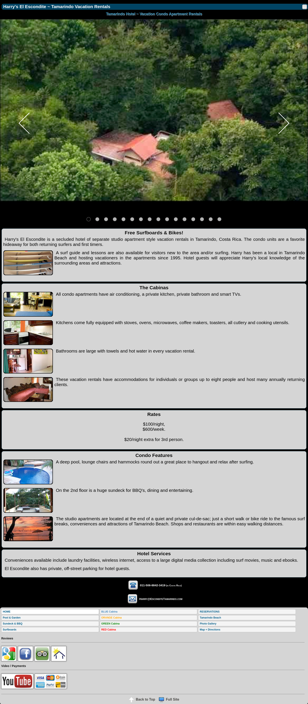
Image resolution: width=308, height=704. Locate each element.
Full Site (169, 699)
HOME (6, 611)
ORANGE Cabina (111, 617)
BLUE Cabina (109, 611)
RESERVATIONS (209, 611)
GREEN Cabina (110, 623)
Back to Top (142, 699)
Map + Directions (210, 629)
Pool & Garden (11, 617)
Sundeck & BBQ (12, 623)
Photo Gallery (208, 623)
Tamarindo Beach (210, 617)
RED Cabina (108, 629)
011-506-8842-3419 (145, 585)
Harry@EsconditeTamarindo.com (154, 599)
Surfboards (9, 629)
